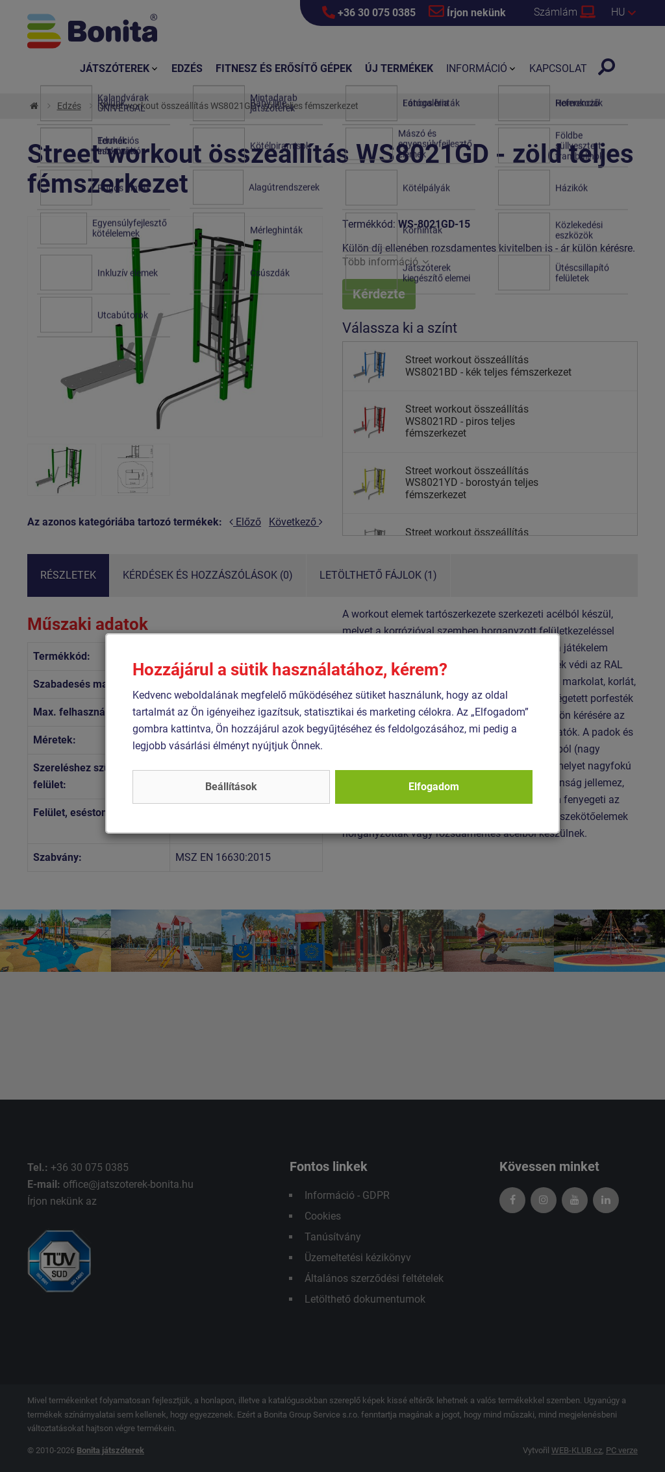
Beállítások (231, 786)
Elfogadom (433, 786)
